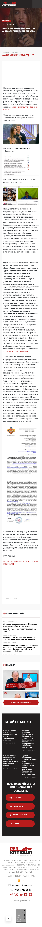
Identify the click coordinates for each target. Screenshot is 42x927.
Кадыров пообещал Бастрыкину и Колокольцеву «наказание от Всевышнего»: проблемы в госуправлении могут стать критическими (28, 739)
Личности (6, 20)
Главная (5, 52)
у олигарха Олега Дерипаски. (16, 351)
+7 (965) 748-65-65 (22, 890)
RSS (22, 881)
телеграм (15, 797)
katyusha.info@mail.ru (22, 885)
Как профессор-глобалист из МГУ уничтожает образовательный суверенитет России (10, 760)
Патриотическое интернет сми (21, 855)
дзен (14, 824)
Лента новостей (13, 613)
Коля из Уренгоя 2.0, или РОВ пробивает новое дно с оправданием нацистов (10, 735)
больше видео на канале (21, 702)
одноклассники (18, 815)
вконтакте (16, 806)
